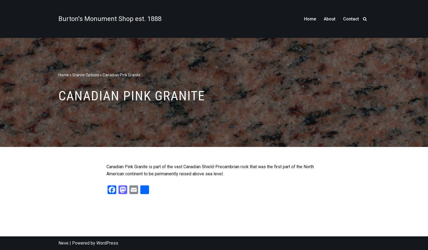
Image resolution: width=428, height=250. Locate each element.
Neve (63, 243)
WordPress (107, 243)
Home (310, 19)
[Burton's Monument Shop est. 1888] (110, 19)
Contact (351, 19)
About (329, 19)
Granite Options (85, 75)
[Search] (365, 19)
